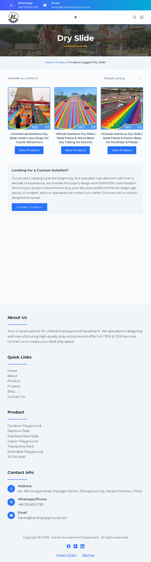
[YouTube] (75, 546)
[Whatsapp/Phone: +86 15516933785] (11, 502)
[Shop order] (122, 78)
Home (49, 62)
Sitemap (88, 555)
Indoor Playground (22, 441)
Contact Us (16, 397)
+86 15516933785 (28, 7)
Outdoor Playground (24, 426)
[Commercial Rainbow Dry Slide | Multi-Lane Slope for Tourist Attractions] (29, 108)
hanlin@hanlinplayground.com (71, 7)
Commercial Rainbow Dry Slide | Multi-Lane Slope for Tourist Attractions (29, 138)
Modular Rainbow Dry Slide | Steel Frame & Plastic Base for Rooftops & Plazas (121, 138)
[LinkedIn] (82, 546)
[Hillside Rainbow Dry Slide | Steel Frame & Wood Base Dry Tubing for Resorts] (75, 108)
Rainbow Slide (18, 431)
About (12, 376)
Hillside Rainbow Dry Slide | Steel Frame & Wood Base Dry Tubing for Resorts (75, 138)
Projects (13, 386)
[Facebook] (69, 546)
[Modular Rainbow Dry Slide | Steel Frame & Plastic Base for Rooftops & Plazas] (122, 108)
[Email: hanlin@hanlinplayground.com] (11, 515)
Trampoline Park (20, 446)
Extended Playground (25, 452)
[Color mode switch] (75, 17)
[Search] (134, 17)
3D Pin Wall (16, 457)
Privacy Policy (66, 555)
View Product (29, 150)
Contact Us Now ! (29, 207)
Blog (11, 391)
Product (60, 62)
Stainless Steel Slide (23, 436)
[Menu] (142, 17)
